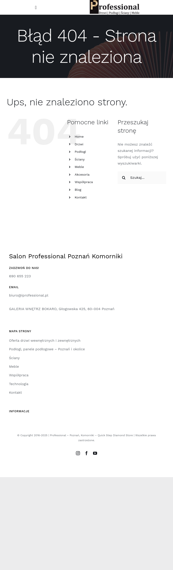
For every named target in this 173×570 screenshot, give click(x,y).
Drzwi (79, 144)
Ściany (79, 159)
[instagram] (78, 453)
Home (79, 136)
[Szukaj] (124, 177)
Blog (78, 189)
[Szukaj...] (142, 177)
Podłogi (80, 151)
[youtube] (95, 453)
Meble (79, 167)
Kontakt (80, 197)
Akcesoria (82, 174)
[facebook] (86, 453)
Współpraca (84, 182)
